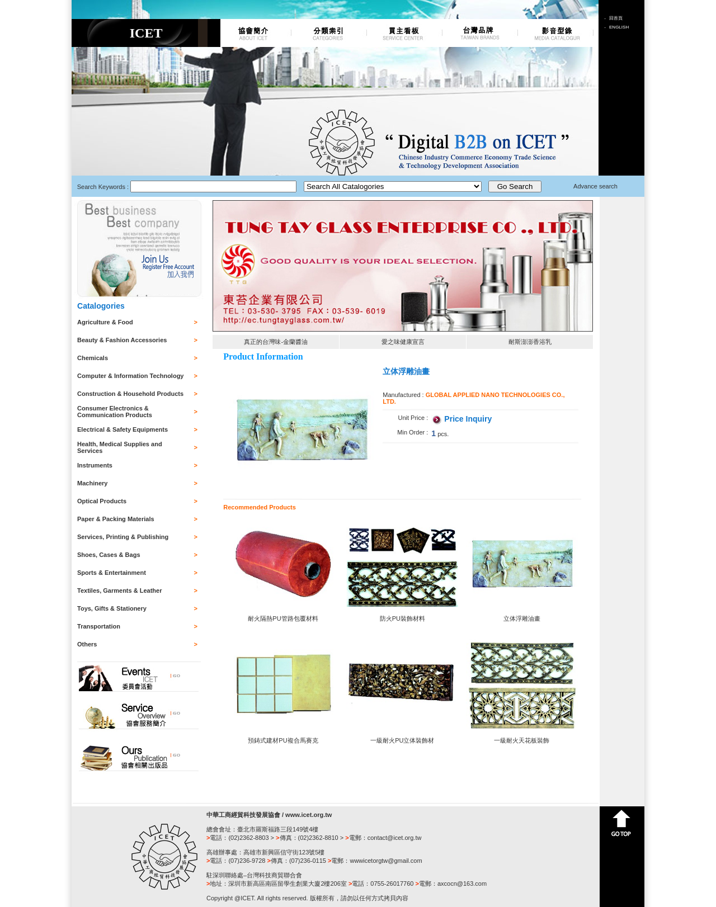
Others (87, 644)
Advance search (595, 186)
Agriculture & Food (105, 322)
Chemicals (92, 358)
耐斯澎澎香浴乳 (530, 341)
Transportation (98, 626)
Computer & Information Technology (130, 375)
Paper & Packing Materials (115, 519)
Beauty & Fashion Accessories (122, 340)
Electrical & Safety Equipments (122, 429)
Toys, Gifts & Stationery (112, 608)
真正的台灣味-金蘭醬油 (276, 341)
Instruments (94, 465)
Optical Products (101, 501)
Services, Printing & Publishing (122, 536)
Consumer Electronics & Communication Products (114, 411)
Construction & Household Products (130, 393)
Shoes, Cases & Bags (108, 554)
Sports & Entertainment (111, 572)
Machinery (92, 483)
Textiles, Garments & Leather (119, 590)
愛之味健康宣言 (403, 341)
